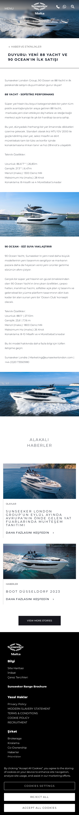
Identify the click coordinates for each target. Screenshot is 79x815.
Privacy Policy (17, 704)
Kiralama (13, 743)
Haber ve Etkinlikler (24, 46)
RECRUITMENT (17, 722)
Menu (9, 8)
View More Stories (39, 620)
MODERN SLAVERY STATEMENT (29, 708)
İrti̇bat (12, 672)
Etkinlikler (14, 756)
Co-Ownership (17, 747)
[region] (39, 786)
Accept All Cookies (39, 807)
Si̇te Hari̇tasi (16, 668)
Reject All (39, 796)
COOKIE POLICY (18, 718)
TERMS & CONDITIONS (23, 713)
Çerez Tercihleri (18, 677)
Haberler (13, 752)
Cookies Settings (39, 785)
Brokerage (15, 738)
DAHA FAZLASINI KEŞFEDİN (28, 532)
